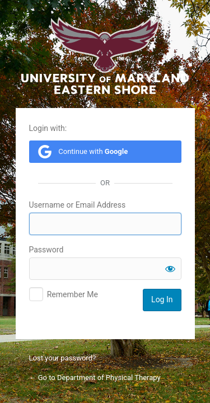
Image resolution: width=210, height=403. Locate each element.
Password (46, 249)
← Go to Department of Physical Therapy (95, 377)
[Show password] (170, 268)
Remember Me (72, 294)
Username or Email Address (77, 204)
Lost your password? (62, 358)
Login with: (48, 128)
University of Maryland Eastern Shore (105, 55)
